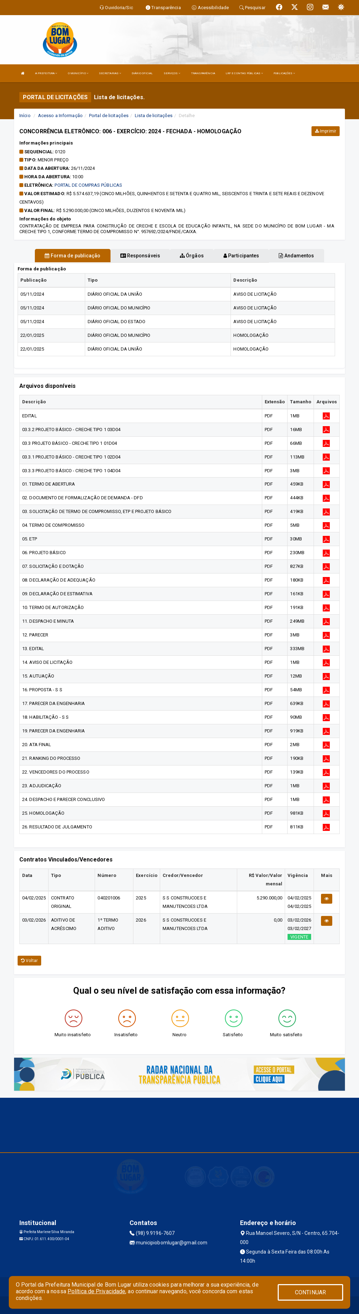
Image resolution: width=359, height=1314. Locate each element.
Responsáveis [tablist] (140, 255)
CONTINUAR (310, 1292)
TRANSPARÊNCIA (203, 73)
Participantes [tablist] (241, 255)
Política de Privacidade (96, 1291)
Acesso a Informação (60, 115)
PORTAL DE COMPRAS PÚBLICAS (88, 185)
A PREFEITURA (46, 73)
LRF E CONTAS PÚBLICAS (244, 73)
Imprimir (325, 131)
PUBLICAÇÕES (284, 73)
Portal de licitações (108, 115)
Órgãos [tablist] (192, 255)
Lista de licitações (153, 115)
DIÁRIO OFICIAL (142, 73)
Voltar (29, 960)
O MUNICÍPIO (78, 73)
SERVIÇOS (172, 73)
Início (25, 115)
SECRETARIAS (110, 73)
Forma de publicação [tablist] (72, 255)
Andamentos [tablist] (296, 255)
